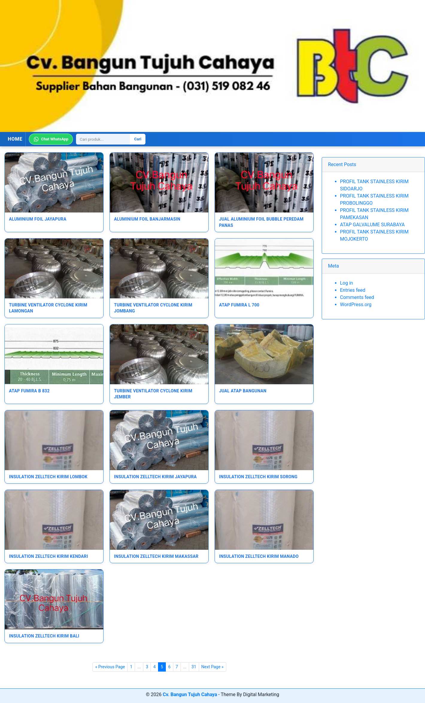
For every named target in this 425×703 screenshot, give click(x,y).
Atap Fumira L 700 (239, 305)
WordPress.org (355, 304)
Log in (346, 283)
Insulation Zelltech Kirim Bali (44, 636)
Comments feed (357, 297)
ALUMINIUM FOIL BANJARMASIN (147, 219)
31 (194, 666)
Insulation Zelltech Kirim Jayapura (155, 476)
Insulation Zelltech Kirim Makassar (156, 556)
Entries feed (352, 290)
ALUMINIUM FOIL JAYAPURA (37, 219)
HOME (15, 139)
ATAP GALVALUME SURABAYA (372, 224)
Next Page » (212, 666)
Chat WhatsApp (51, 139)
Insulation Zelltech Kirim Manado (259, 556)
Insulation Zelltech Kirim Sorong (258, 476)
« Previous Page (110, 666)
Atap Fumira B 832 (29, 390)
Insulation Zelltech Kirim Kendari (48, 556)
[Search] (103, 139)
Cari (137, 139)
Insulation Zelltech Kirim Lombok (48, 476)
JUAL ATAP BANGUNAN (242, 390)
